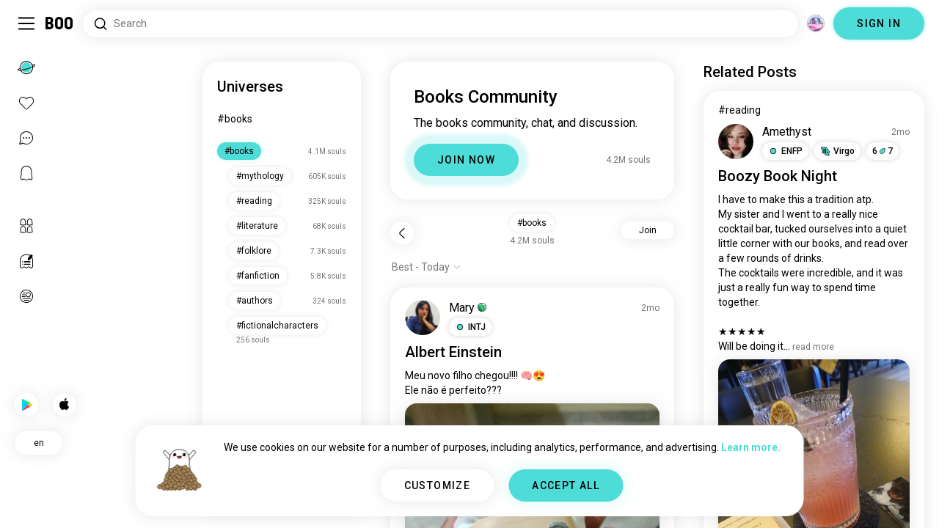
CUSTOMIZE (437, 485)
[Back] (402, 233)
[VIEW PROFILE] (422, 317)
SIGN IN (879, 23)
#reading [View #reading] (739, 110)
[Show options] (426, 267)
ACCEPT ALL (565, 485)
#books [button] (532, 223)
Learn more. (751, 447)
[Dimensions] (816, 23)
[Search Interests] (440, 23)
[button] (470, 327)
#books (234, 119)
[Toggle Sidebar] (26, 23)
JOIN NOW (466, 160)
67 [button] (882, 151)
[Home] (59, 23)
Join (648, 230)
